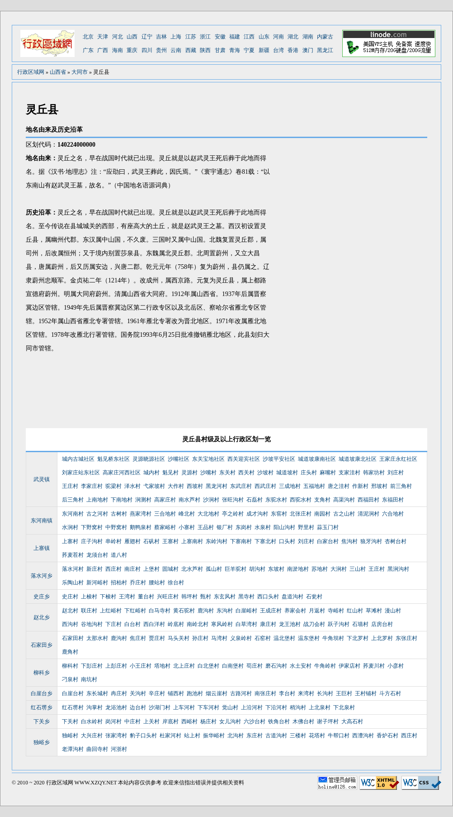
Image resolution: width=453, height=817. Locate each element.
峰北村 (187, 514)
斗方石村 (390, 693)
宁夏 (249, 50)
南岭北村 (197, 624)
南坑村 (89, 679)
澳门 (307, 50)
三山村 (357, 569)
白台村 (132, 624)
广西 (102, 50)
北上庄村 (184, 666)
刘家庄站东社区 (81, 472)
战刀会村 (314, 624)
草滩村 (374, 610)
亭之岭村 (233, 514)
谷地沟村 (92, 624)
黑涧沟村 (398, 569)
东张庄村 (406, 638)
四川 (147, 50)
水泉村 (263, 527)
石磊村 (254, 500)
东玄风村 (225, 596)
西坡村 (195, 486)
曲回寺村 (97, 749)
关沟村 (138, 693)
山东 (264, 36)
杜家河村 (170, 735)
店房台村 (382, 624)
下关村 (70, 721)
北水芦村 (192, 569)
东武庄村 (241, 486)
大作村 (176, 486)
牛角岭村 (325, 666)
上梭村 (89, 596)
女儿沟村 (230, 721)
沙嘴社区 (178, 459)
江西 (249, 36)
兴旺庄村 (168, 596)
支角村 (322, 500)
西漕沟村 (363, 735)
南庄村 (132, 569)
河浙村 (119, 749)
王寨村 (170, 541)
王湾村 (127, 596)
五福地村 (314, 486)
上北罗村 (382, 638)
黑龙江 (325, 50)
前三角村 (401, 486)
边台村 (138, 707)
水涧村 (70, 527)
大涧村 (338, 569)
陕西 (205, 50)
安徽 (220, 36)
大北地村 (208, 514)
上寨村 (70, 541)
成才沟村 (257, 514)
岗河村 (113, 721)
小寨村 (187, 527)
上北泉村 (319, 707)
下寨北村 (265, 541)
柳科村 (70, 666)
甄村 (205, 596)
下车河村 (208, 707)
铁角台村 (279, 721)
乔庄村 (138, 582)
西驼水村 (300, 500)
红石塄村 (73, 707)
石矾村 (151, 541)
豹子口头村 (143, 735)
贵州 (161, 50)
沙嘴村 (208, 472)
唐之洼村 (338, 486)
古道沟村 (276, 735)
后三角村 (73, 500)
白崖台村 (73, 693)
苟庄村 (254, 666)
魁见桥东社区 (113, 459)
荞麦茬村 (73, 555)
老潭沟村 (73, 749)
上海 (175, 36)
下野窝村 (92, 527)
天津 (102, 36)
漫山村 (393, 610)
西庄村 (113, 569)
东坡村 (276, 569)
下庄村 (113, 624)
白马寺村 (159, 610)
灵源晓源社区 (148, 459)
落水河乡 (41, 576)
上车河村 (184, 707)
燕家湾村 (140, 514)
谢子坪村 (328, 721)
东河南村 (73, 514)
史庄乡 (41, 596)
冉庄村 (119, 693)
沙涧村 (211, 500)
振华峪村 (214, 735)
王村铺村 (366, 693)
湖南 (307, 36)
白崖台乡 (41, 693)
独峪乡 (41, 742)
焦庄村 (138, 638)
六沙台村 (254, 721)
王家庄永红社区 (398, 459)
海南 (117, 50)
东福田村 (393, 500)
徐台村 (176, 582)
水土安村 (300, 666)
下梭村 (108, 596)
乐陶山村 (73, 582)
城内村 (151, 472)
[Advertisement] (319, 278)
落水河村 (73, 569)
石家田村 (73, 638)
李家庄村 (92, 486)
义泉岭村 (241, 638)
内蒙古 (325, 36)
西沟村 (70, 624)
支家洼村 (349, 472)
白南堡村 (233, 666)
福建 (234, 36)
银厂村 (225, 527)
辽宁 (147, 36)
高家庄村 (165, 500)
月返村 (317, 610)
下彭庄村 (92, 666)
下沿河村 (276, 707)
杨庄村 (208, 721)
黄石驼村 (184, 610)
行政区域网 (30, 72)
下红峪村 (135, 610)
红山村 (355, 610)
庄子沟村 (92, 541)
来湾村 (306, 693)
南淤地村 (298, 569)
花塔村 (317, 735)
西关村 (246, 472)
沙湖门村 (159, 707)
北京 (88, 36)
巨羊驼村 (235, 569)
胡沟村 (257, 569)
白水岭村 (92, 721)
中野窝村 (116, 527)
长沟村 (325, 693)
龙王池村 (290, 624)
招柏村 (119, 582)
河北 (117, 36)
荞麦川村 (374, 666)
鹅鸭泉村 (140, 527)
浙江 (205, 36)
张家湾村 (116, 735)
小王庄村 (140, 666)
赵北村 (70, 610)
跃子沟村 (338, 624)
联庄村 (89, 610)
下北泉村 (344, 707)
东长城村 (97, 693)
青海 (234, 50)
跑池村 (195, 693)
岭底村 (176, 624)
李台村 (287, 693)
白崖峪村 (246, 610)
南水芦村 (189, 500)
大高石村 (352, 721)
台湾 (278, 50)
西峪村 (189, 721)
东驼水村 (276, 500)
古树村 (119, 514)
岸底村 (170, 721)
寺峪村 (336, 610)
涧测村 (143, 500)
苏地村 (319, 569)
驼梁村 (113, 486)
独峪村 (70, 735)
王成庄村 (271, 610)
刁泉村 (70, 679)
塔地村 (162, 666)
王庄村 (70, 486)
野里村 (306, 527)
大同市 (79, 72)
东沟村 (225, 610)
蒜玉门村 (328, 527)
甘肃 (220, 50)
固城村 (170, 569)
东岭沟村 (216, 541)
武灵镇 (41, 479)
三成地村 (290, 486)
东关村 (227, 472)
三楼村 (298, 735)
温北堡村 (284, 638)
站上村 (192, 735)
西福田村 (368, 500)
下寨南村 (241, 541)
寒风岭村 (222, 624)
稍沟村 (298, 707)
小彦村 (395, 666)
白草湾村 (246, 624)
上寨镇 (41, 548)
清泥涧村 (368, 514)
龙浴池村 (116, 707)
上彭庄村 (116, 666)
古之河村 (97, 514)
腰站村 (157, 582)
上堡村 (151, 569)
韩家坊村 (374, 472)
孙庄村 (200, 638)
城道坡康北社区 (358, 459)
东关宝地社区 (208, 459)
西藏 (190, 50)
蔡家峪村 (165, 527)
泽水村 (132, 486)
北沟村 (235, 735)
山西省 (58, 72)
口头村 (287, 541)
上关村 (151, 721)
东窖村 (279, 514)
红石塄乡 (41, 707)
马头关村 (178, 638)
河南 (278, 36)
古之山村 (344, 514)
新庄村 (94, 569)
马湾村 (219, 638)
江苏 (190, 36)
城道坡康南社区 (317, 459)
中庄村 (132, 721)
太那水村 (97, 638)
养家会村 (295, 610)
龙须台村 (97, 555)
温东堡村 (309, 638)
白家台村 (328, 541)
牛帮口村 (338, 735)
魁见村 (170, 472)
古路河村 (241, 693)
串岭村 (113, 541)
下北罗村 (357, 638)
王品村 (206, 527)
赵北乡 (41, 617)
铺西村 (176, 693)
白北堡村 (208, 666)
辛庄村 (157, 693)
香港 (293, 50)
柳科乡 (41, 672)
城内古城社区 (78, 459)
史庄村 (70, 596)
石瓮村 (314, 596)
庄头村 (309, 472)
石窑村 (263, 638)
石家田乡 (41, 645)
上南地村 (97, 500)
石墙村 (360, 624)
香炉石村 (387, 735)
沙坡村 (265, 472)
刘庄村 (395, 472)
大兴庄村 (92, 735)
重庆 (132, 50)
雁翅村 (132, 541)
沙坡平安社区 (279, 459)
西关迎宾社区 (243, 459)
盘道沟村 (292, 596)
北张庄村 (300, 514)
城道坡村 (287, 472)
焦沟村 (349, 541)
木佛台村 (303, 721)
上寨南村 (192, 541)
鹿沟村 (206, 610)
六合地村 (393, 514)
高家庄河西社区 (122, 472)
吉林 (161, 36)
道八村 (119, 555)
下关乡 (41, 721)
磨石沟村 (276, 666)
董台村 (146, 596)
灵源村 (189, 472)
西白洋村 (154, 624)
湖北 (293, 36)
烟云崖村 (216, 693)
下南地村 (121, 500)
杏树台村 (395, 541)
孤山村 (214, 569)
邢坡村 (379, 486)
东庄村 (254, 735)
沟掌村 (94, 707)
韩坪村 (189, 596)
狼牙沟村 (371, 541)
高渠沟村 (344, 500)
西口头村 (268, 596)
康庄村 (268, 624)
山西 (132, 36)
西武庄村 (265, 486)
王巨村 (344, 693)
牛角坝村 (333, 638)
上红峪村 (111, 610)
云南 (175, 50)
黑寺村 (246, 596)
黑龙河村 (216, 486)
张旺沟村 (233, 500)
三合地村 (165, 514)
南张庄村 (265, 693)
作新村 (360, 486)
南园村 (322, 514)
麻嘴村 (328, 472)
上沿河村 (252, 707)
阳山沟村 (284, 527)
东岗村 (244, 527)
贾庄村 (157, 638)
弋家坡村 (154, 486)
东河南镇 (41, 520)
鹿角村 (70, 652)
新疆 (264, 50)
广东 (88, 50)
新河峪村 (97, 582)
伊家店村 (349, 666)
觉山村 (230, 707)
